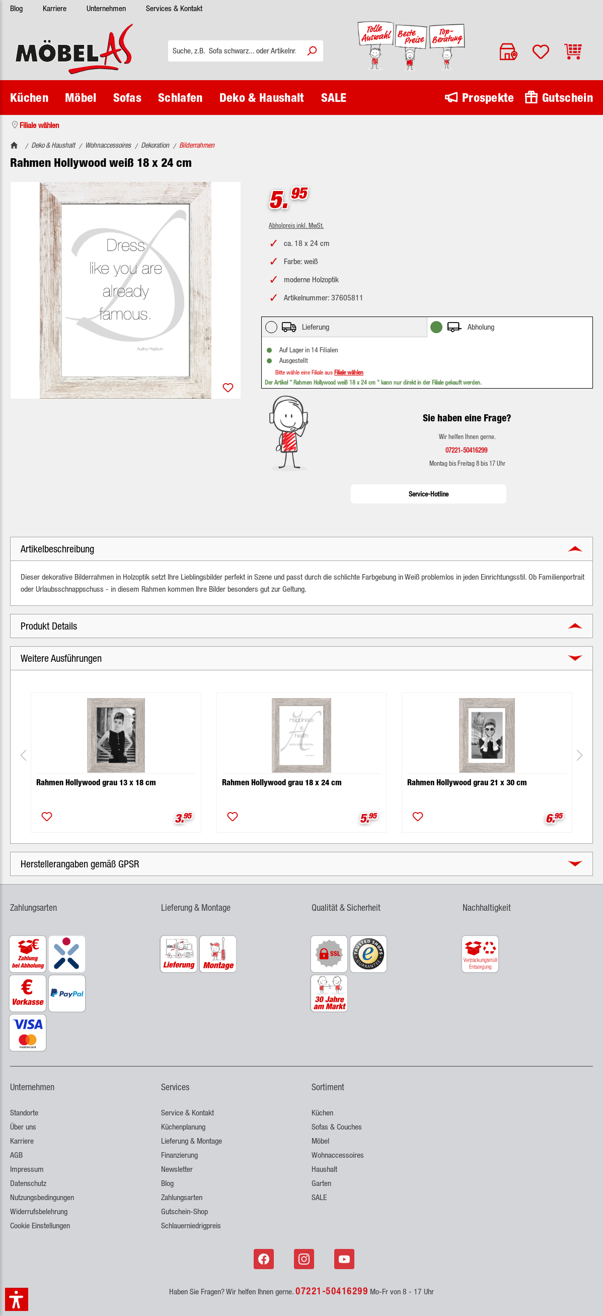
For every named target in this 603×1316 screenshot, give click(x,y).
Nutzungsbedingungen (42, 1197)
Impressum (27, 1169)
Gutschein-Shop (184, 1211)
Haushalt (324, 1169)
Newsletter (177, 1169)
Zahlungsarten (181, 1197)
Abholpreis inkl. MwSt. (296, 225)
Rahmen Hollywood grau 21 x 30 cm (467, 782)
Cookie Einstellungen (40, 1225)
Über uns (23, 1127)
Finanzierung (179, 1155)
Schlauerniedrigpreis (191, 1225)
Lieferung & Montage (191, 1141)
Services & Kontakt (174, 8)
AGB (16, 1155)
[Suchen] (311, 50)
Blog (16, 8)
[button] (301, 549)
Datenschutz (28, 1183)
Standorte (24, 1112)
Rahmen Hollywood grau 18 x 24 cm (282, 782)
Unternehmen (106, 8)
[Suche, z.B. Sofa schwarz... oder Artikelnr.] (234, 50)
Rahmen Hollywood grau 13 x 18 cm (96, 782)
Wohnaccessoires (338, 1155)
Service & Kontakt (187, 1112)
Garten (321, 1183)
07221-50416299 (331, 1290)
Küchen (322, 1112)
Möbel (320, 1141)
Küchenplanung (183, 1127)
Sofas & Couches (337, 1127)
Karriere (54, 8)
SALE (319, 1197)
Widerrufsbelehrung (38, 1211)
